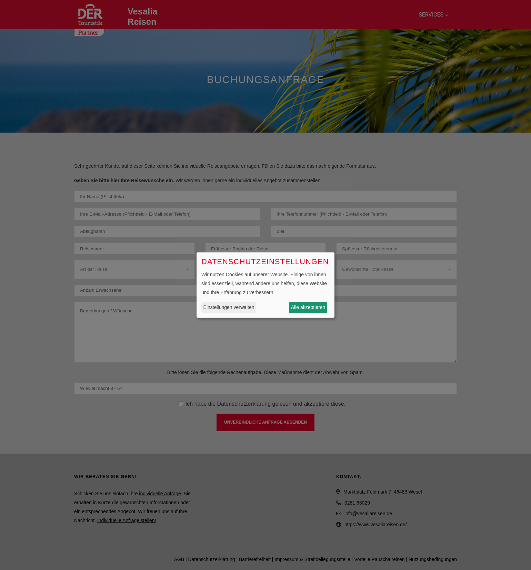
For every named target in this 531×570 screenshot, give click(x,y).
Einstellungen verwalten (228, 307)
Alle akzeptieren (308, 307)
